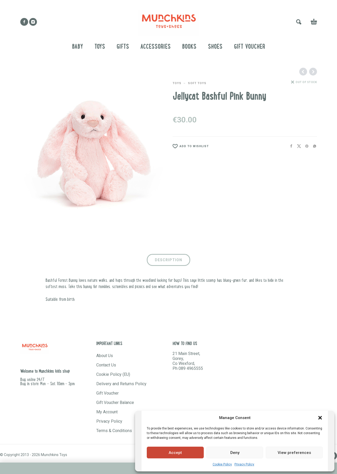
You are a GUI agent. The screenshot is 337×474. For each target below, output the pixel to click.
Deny (234, 452)
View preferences (294, 452)
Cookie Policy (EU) (113, 374)
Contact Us (106, 365)
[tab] (168, 261)
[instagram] (33, 22)
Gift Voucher (107, 393)
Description (168, 260)
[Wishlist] (228, 146)
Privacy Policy (244, 464)
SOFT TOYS (197, 83)
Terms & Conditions (114, 430)
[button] (320, 417)
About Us (104, 355)
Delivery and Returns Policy (121, 383)
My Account (107, 411)
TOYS (177, 83)
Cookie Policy (222, 464)
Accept (175, 452)
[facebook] (24, 22)
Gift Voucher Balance (115, 402)
